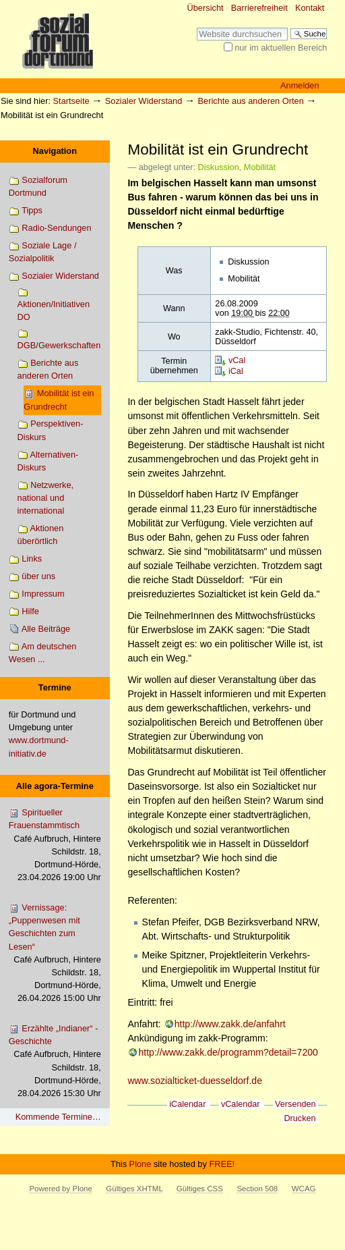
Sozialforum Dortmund (38, 186)
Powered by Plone (60, 1189)
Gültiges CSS (200, 1189)
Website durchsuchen (196, 27)
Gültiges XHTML (134, 1189)
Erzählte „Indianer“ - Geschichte (55, 1061)
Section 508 (257, 1189)
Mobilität (260, 167)
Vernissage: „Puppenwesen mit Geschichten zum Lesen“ (55, 953)
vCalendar (240, 1104)
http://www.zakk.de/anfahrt (230, 1023)
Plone (140, 1164)
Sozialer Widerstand (144, 101)
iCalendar (187, 1104)
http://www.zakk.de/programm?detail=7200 (227, 1052)
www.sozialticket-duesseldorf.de (194, 1080)
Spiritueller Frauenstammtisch (55, 845)
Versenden (295, 1104)
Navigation (55, 151)
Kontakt (309, 8)
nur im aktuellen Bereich (280, 48)
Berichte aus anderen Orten (251, 101)
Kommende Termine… (58, 1117)
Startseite (71, 101)
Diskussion (218, 167)
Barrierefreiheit (259, 8)
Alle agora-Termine (55, 786)
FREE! (221, 1164)
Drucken (299, 1118)
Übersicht (205, 8)
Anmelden (299, 85)
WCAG (304, 1189)
